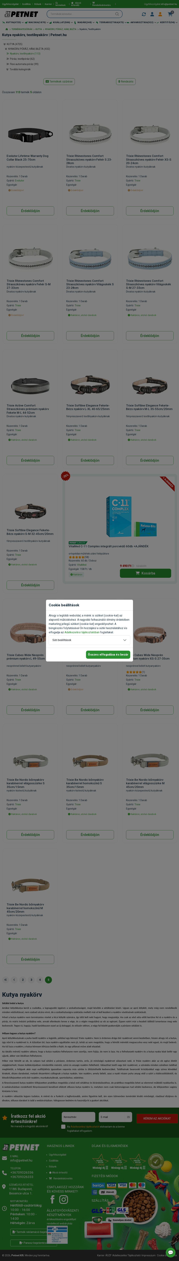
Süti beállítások (61, 640)
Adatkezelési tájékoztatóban (82, 632)
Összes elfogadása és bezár (108, 654)
